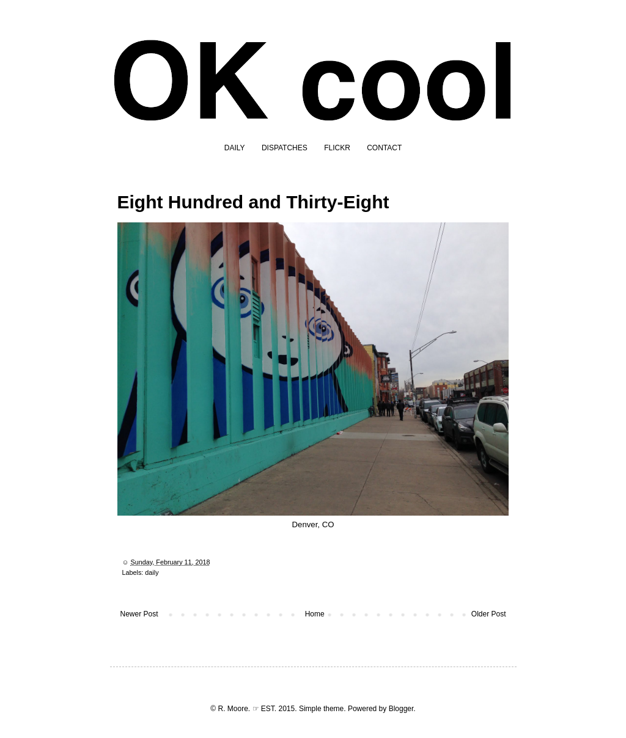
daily (151, 572)
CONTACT (384, 148)
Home (315, 614)
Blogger (401, 708)
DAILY (234, 148)
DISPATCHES (284, 148)
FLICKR (337, 148)
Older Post (488, 614)
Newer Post (139, 614)
